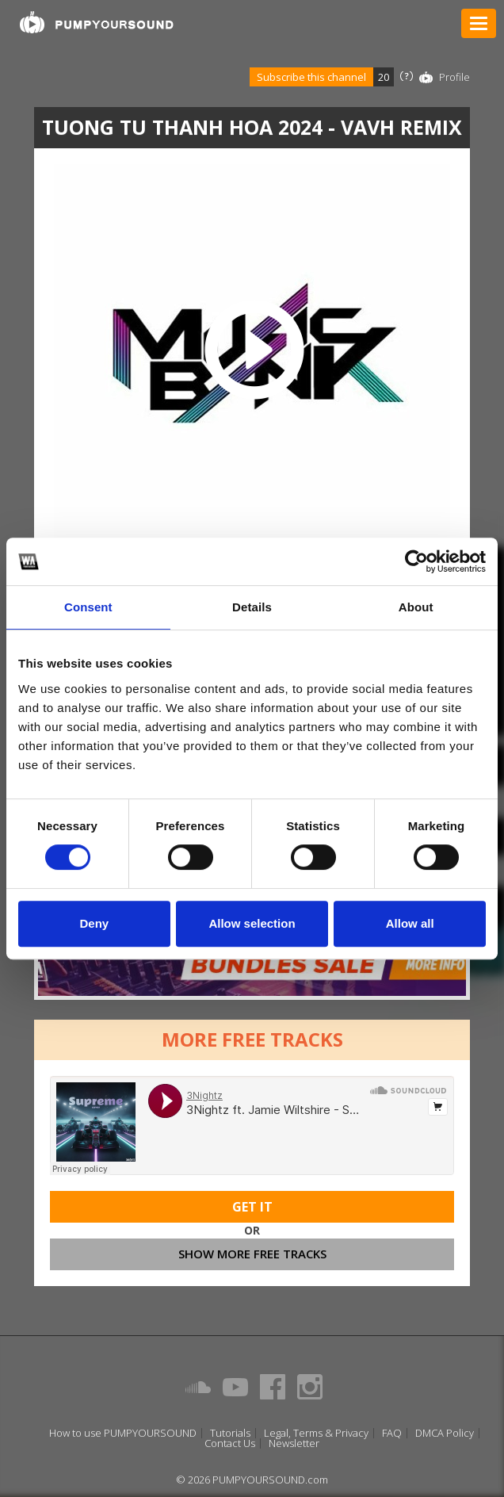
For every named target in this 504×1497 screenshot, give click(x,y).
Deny (94, 923)
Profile (454, 77)
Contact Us (229, 1443)
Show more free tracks (252, 1254)
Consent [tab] (88, 607)
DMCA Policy (444, 1433)
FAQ (392, 1433)
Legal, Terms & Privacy (316, 1433)
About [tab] (416, 607)
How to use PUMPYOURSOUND (123, 1433)
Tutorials (230, 1433)
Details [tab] (252, 607)
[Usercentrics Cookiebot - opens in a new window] (416, 561)
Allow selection (251, 923)
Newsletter (294, 1443)
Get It (252, 1207)
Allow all (410, 923)
